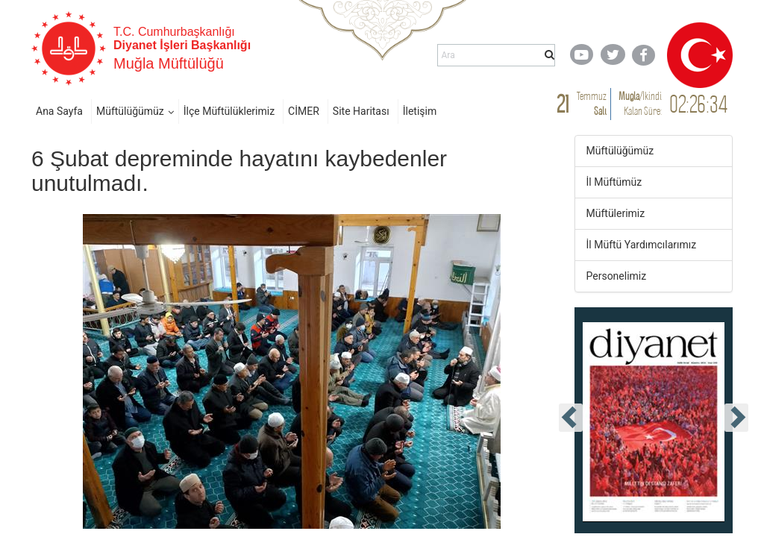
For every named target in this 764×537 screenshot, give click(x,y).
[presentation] (571, 417)
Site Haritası (361, 111)
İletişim (420, 111)
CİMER (303, 111)
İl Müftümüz (614, 182)
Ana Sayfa (59, 111)
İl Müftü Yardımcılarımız (641, 245)
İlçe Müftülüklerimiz (229, 111)
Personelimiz (616, 276)
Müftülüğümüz (130, 111)
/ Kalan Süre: (640, 103)
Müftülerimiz (615, 213)
